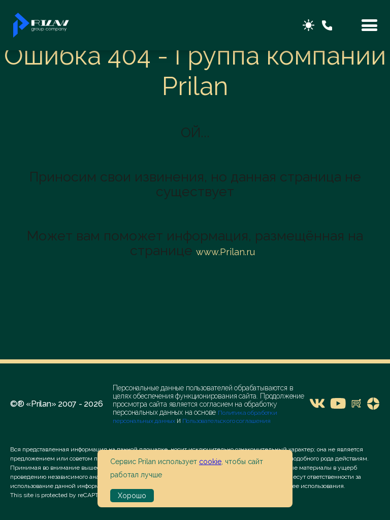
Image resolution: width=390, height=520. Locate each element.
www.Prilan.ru (225, 252)
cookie (210, 461)
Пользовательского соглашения (226, 420)
